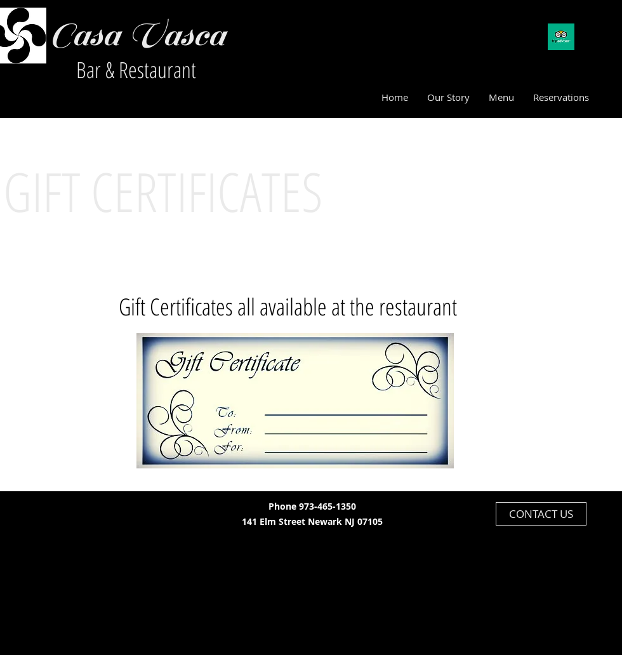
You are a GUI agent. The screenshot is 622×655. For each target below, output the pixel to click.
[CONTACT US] (541, 514)
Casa (83, 35)
